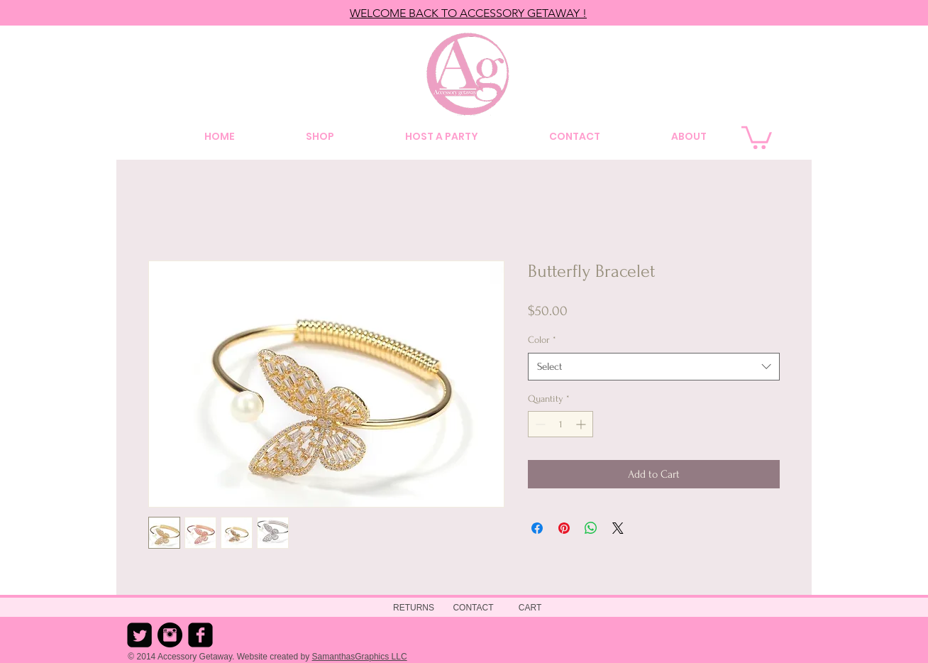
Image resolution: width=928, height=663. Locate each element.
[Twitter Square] (139, 635)
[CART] (530, 607)
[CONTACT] (473, 607)
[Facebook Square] (200, 635)
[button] (756, 136)
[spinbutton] (560, 424)
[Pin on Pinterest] (564, 528)
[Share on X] (617, 528)
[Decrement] (539, 424)
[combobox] (654, 366)
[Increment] (582, 424)
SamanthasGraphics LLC (359, 657)
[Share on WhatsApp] (591, 528)
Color (542, 339)
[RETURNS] (413, 607)
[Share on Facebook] (537, 528)
